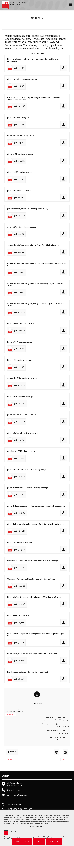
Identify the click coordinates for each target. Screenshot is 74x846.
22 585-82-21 (15, 790)
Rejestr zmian (10, 714)
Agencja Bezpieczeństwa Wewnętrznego (14, 3)
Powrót (11, 751)
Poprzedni (8, 759)
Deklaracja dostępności (20, 809)
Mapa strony (14, 804)
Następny (63, 759)
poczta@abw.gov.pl (20, 795)
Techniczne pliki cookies (15, 831)
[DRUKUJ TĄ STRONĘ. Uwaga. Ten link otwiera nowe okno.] (57, 752)
